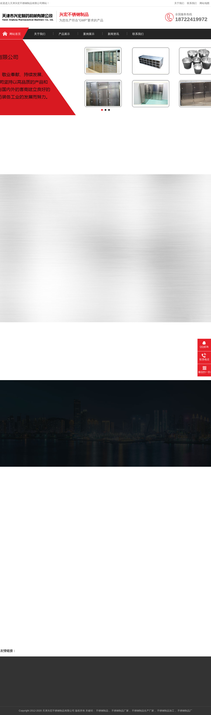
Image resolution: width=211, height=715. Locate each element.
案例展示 (88, 33)
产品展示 (64, 33)
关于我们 (179, 3)
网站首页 (15, 33)
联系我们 (192, 3)
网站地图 (204, 3)
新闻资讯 (113, 33)
